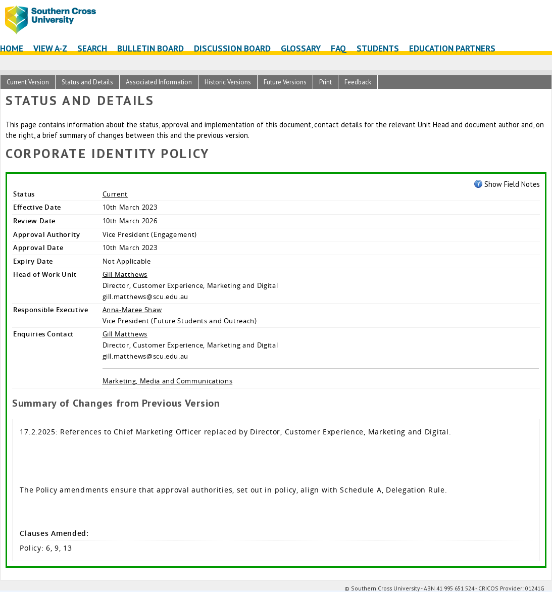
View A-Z (50, 48)
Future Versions (285, 82)
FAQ (338, 48)
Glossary (301, 48)
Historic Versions (228, 82)
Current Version (28, 82)
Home (11, 48)
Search (92, 48)
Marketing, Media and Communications (168, 380)
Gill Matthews (125, 274)
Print (325, 82)
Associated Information (159, 82)
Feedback (357, 82)
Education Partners (452, 48)
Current (115, 194)
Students (378, 48)
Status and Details (87, 82)
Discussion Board (232, 48)
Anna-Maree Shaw (132, 309)
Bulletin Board (150, 48)
